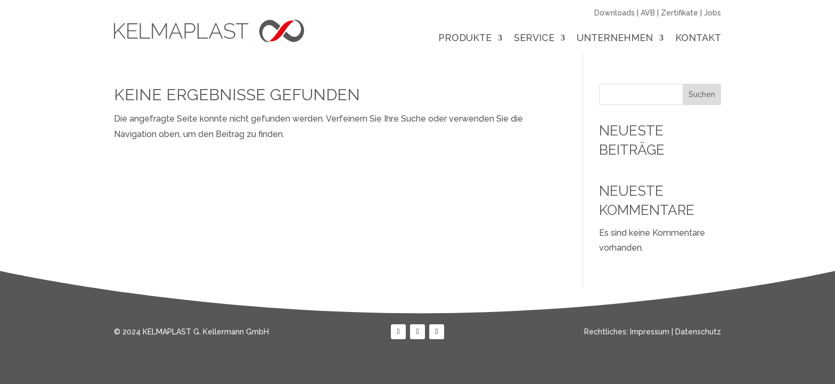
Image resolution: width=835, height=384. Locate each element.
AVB (648, 13)
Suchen (702, 94)
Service (534, 38)
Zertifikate (679, 13)
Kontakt (698, 38)
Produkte (465, 38)
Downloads (614, 13)
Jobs (712, 13)
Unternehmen (615, 38)
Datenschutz (698, 331)
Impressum (649, 331)
